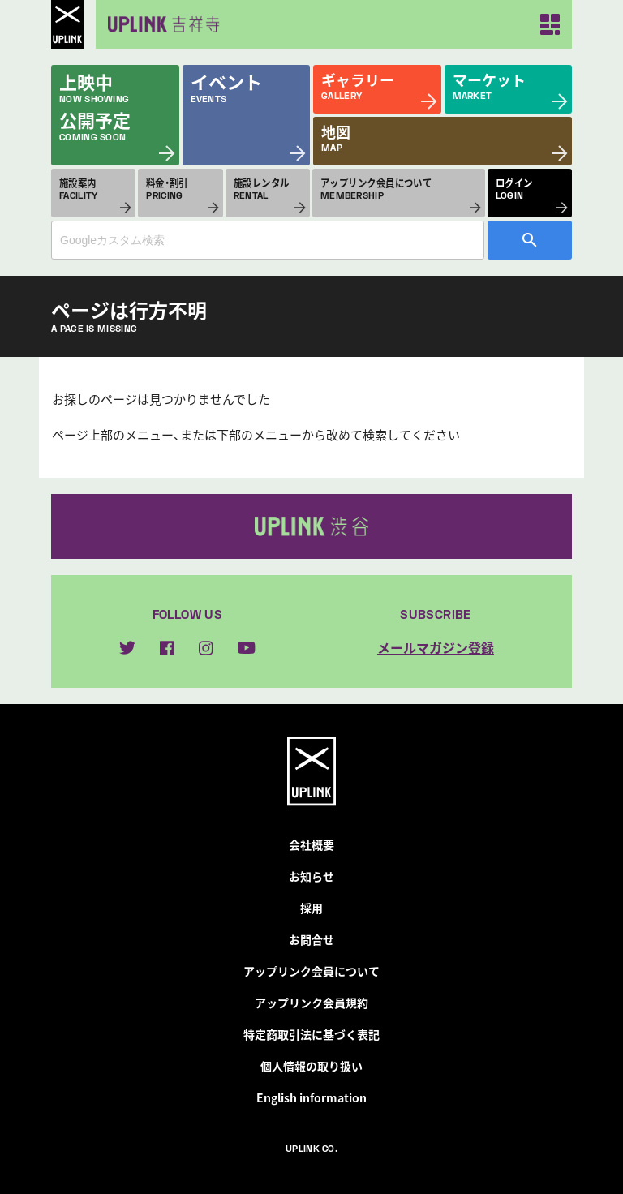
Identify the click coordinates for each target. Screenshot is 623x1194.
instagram (206, 648)
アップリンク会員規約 (311, 1002)
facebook (167, 648)
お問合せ (311, 939)
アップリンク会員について (311, 971)
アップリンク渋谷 (311, 526)
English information (311, 1097)
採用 (311, 908)
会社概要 (311, 844)
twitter (127, 648)
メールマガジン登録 (435, 647)
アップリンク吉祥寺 (161, 24)
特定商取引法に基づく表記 (311, 1034)
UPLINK (67, 24)
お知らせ (311, 876)
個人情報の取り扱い (311, 1066)
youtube (247, 648)
